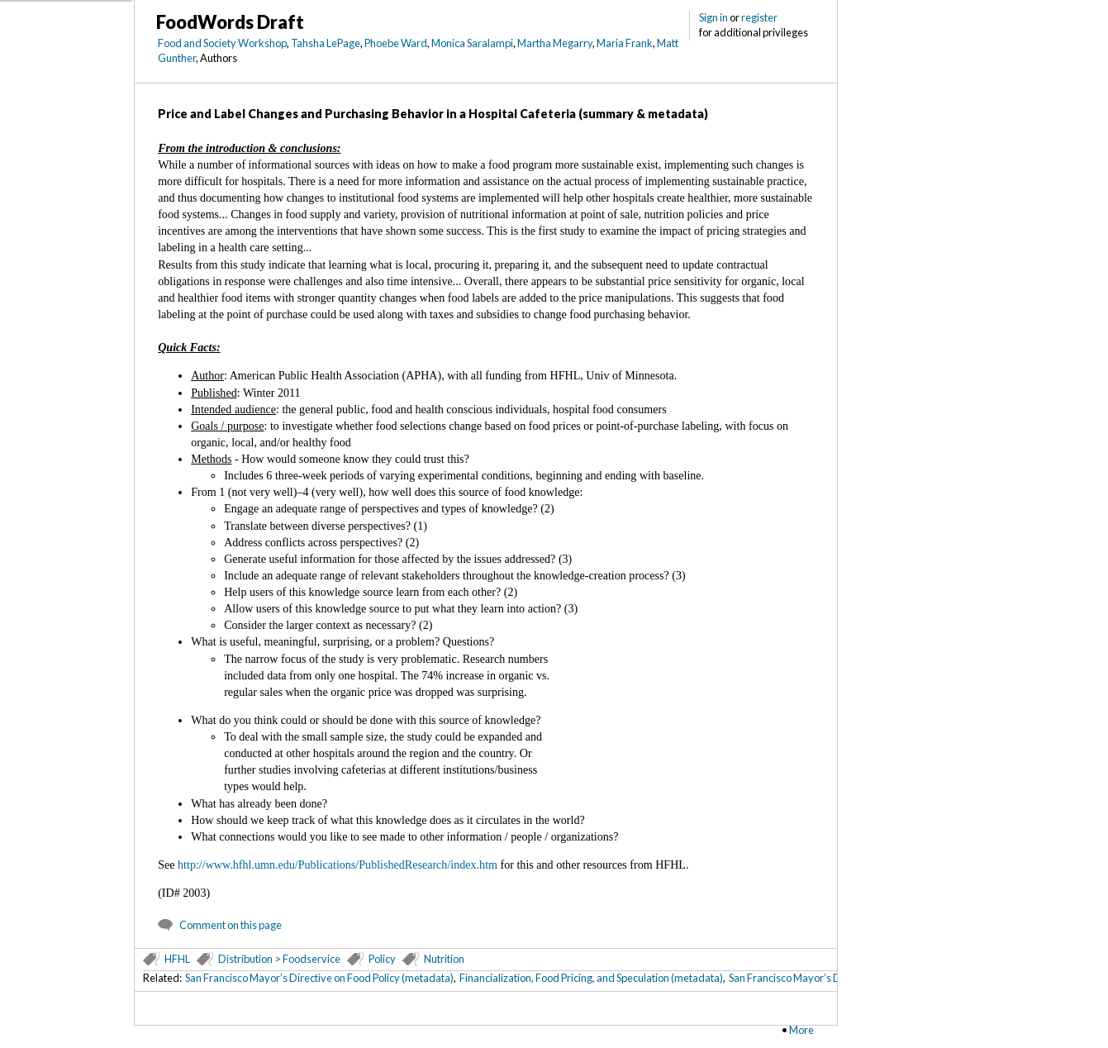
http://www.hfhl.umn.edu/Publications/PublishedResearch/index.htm (337, 864)
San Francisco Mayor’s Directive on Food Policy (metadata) (319, 977)
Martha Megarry (554, 43)
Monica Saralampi (472, 43)
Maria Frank (625, 43)
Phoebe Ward (395, 43)
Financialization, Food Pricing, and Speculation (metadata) (591, 977)
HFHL (177, 958)
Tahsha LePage (325, 43)
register (759, 17)
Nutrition (444, 958)
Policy (382, 958)
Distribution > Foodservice (279, 958)
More (801, 1029)
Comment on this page (230, 924)
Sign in (713, 17)
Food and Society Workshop (222, 43)
